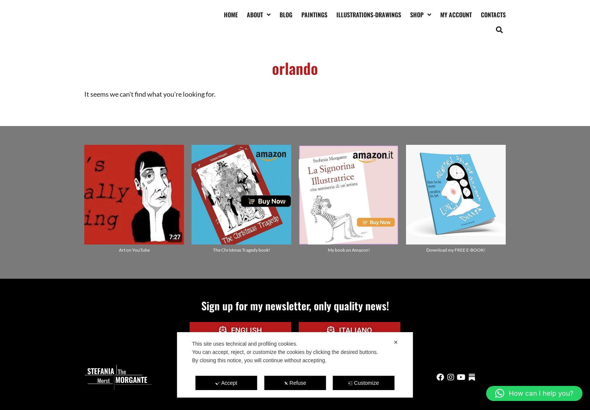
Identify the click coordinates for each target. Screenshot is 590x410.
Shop (420, 14)
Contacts (493, 14)
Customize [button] (363, 383)
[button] (499, 29)
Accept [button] (226, 383)
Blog (286, 14)
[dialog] (295, 365)
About (259, 14)
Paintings (314, 14)
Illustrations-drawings (368, 14)
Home (231, 14)
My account (456, 14)
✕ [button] (396, 342)
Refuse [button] (295, 383)
